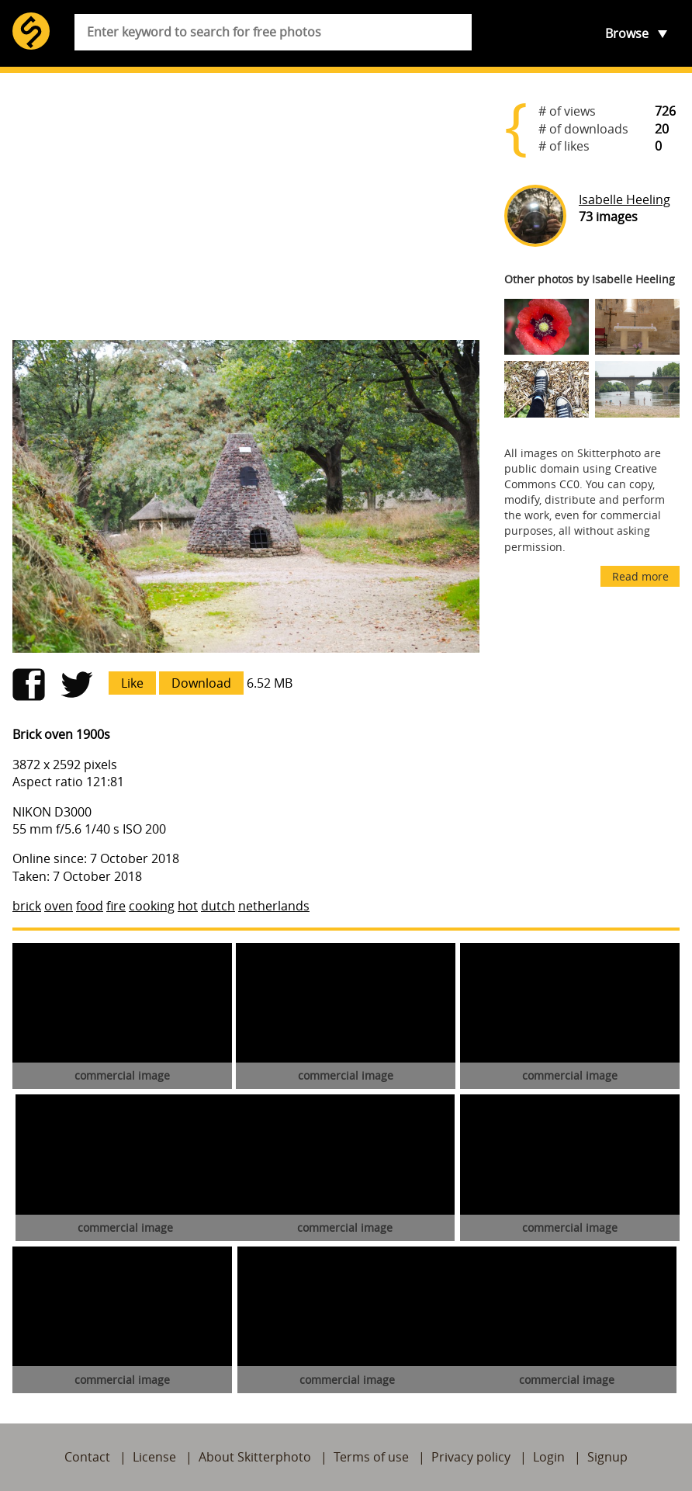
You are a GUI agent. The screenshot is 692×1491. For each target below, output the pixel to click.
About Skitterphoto (255, 1456)
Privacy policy (470, 1456)
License (154, 1456)
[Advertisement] (245, 206)
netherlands (274, 905)
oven (58, 905)
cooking (152, 905)
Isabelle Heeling (624, 199)
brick (26, 905)
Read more (640, 576)
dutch (218, 905)
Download (201, 683)
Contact (87, 1456)
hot (188, 905)
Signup (607, 1456)
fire (116, 905)
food (89, 905)
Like (132, 683)
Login (549, 1456)
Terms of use (371, 1456)
